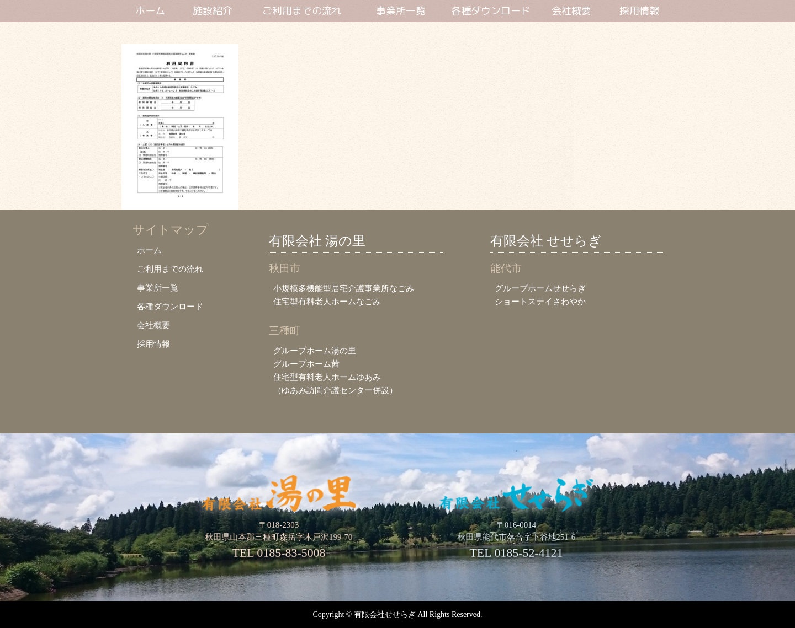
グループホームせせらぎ (540, 288)
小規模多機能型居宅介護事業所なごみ (343, 288)
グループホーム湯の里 (314, 350)
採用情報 (639, 11)
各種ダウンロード (491, 11)
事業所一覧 (401, 11)
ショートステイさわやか (540, 301)
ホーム (150, 11)
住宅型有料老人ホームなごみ (327, 301)
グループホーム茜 (306, 363)
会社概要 (571, 11)
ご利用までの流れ (302, 11)
